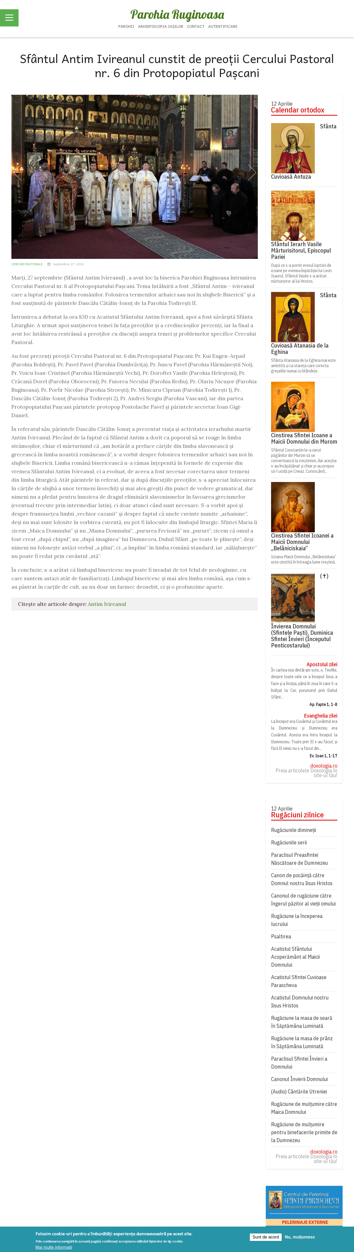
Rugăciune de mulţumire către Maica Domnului (304, 1107)
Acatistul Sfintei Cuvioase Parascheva (298, 981)
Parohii (126, 26)
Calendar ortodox (297, 109)
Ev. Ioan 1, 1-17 (323, 755)
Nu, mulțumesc (300, 1237)
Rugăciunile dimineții (293, 830)
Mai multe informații (54, 1247)
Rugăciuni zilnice (297, 814)
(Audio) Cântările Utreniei (299, 1091)
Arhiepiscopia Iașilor (160, 26)
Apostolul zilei (322, 664)
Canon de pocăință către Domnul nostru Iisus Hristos (302, 879)
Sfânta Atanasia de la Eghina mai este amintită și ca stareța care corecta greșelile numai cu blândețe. (303, 365)
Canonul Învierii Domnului (299, 1079)
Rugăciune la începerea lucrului (296, 919)
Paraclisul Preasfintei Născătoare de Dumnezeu (299, 858)
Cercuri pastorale (27, 264)
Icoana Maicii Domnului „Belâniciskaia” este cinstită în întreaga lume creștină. (303, 559)
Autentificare (222, 26)
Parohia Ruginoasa (177, 14)
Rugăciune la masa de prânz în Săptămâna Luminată (302, 1042)
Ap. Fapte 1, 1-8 (323, 704)
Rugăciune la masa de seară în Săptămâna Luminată (301, 1021)
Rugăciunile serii (289, 842)
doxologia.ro (323, 765)
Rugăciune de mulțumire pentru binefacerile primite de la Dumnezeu (304, 1132)
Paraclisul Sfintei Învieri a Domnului (299, 1062)
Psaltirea (281, 936)
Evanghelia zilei (320, 715)
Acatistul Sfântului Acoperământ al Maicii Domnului (295, 956)
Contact (196, 26)
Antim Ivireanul (107, 604)
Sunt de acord (266, 1237)
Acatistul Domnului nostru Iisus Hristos (300, 1001)
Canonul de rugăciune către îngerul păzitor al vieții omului (303, 899)
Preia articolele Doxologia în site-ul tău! (306, 773)
